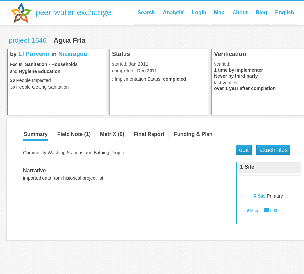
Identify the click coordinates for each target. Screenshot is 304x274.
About (240, 12)
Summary (36, 134)
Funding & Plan (193, 134)
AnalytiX (173, 12)
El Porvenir (34, 54)
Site (261, 196)
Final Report (149, 134)
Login (199, 12)
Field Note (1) (74, 134)
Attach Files (273, 150)
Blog (261, 12)
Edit (244, 150)
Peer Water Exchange (66, 12)
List (269, 210)
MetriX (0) (112, 134)
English (284, 12)
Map (219, 12)
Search (146, 12)
